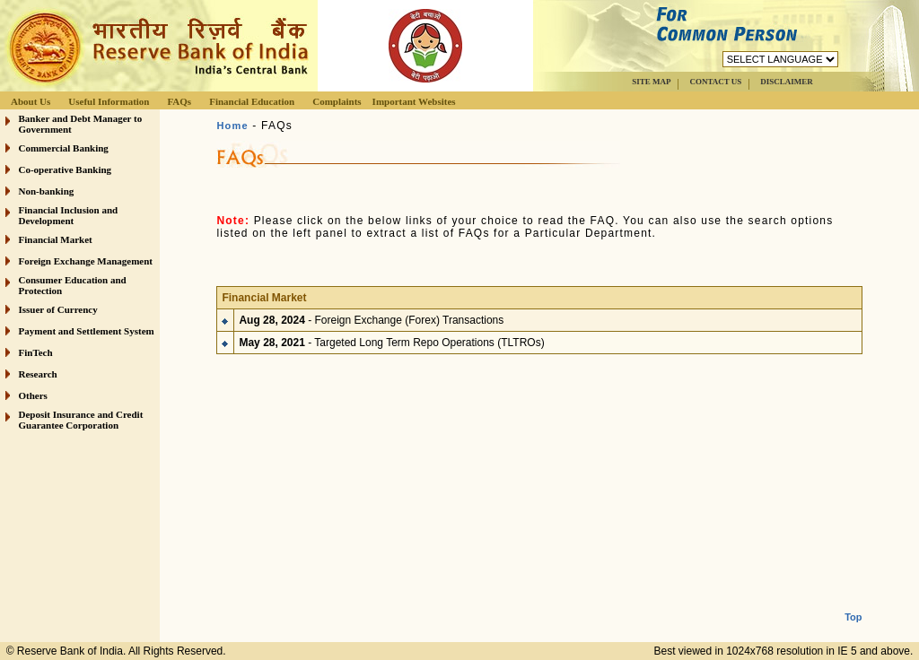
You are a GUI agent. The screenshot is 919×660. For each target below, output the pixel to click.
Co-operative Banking (65, 169)
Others (33, 395)
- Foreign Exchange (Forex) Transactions (371, 316)
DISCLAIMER (786, 81)
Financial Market (55, 239)
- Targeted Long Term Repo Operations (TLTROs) (391, 339)
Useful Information (108, 101)
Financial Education (251, 101)
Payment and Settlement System (86, 331)
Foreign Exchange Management (86, 261)
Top (853, 602)
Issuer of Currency (58, 309)
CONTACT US (715, 81)
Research (38, 374)
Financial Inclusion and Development (68, 215)
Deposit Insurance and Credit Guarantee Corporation (81, 419)
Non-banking (46, 191)
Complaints (336, 101)
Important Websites (414, 101)
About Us (30, 101)
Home (232, 125)
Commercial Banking (64, 148)
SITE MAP (651, 81)
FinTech (36, 352)
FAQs (179, 101)
